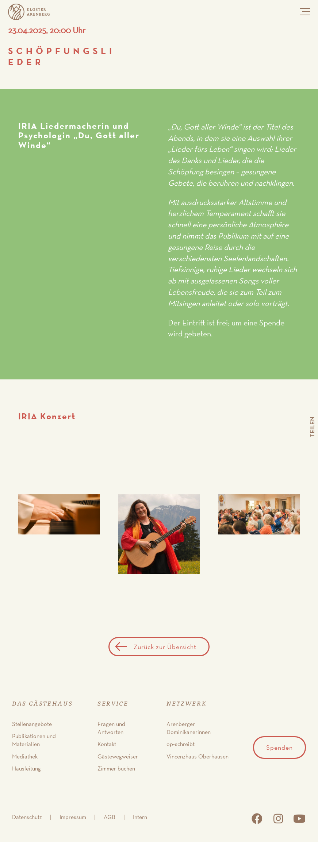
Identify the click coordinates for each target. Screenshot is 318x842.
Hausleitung (26, 768)
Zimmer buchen (116, 768)
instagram (278, 818)
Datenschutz (27, 817)
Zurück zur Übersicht (165, 646)
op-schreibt (180, 744)
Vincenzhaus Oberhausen (197, 756)
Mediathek (25, 756)
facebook (257, 818)
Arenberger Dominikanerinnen (188, 728)
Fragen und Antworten (111, 728)
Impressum (73, 817)
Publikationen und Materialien (34, 740)
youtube (299, 818)
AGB (109, 817)
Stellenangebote (32, 724)
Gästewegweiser (117, 756)
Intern (140, 817)
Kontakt (106, 744)
